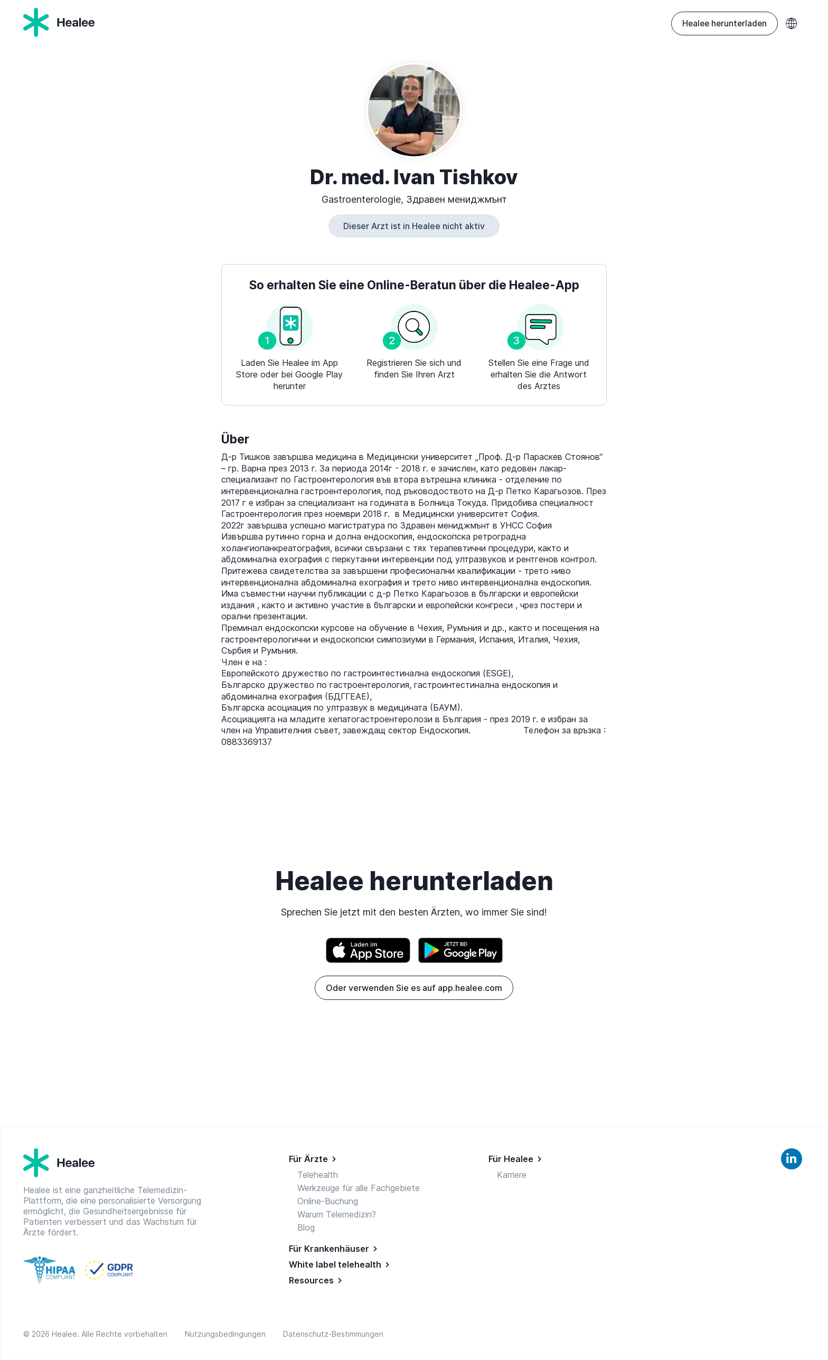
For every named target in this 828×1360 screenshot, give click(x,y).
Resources (311, 1280)
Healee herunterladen (724, 23)
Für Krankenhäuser (329, 1248)
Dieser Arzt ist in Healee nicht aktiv (414, 226)
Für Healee (510, 1159)
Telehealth (317, 1174)
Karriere (511, 1174)
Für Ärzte (308, 1159)
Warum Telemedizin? (336, 1214)
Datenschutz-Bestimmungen (333, 1333)
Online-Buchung (327, 1201)
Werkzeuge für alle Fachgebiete (358, 1188)
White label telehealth (335, 1264)
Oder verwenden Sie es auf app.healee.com (414, 988)
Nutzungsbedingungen (227, 1333)
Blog (306, 1227)
